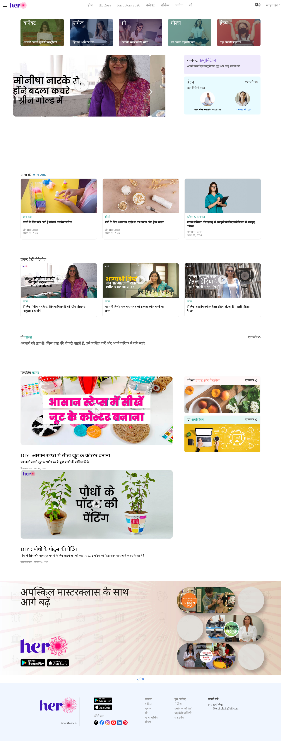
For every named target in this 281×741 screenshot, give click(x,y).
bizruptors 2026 (128, 5)
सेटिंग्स (178, 703)
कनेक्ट (150, 5)
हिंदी (258, 5)
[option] (58, 209)
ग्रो (190, 5)
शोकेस (165, 5)
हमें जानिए (180, 699)
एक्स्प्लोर (251, 82)
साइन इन (272, 5)
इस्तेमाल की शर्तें (182, 708)
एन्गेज (179, 5)
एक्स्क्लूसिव (151, 717)
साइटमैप (179, 717)
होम (90, 5)
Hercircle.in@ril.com (225, 708)
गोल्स (148, 722)
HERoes (105, 5)
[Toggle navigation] (5, 5)
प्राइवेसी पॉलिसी (182, 713)
